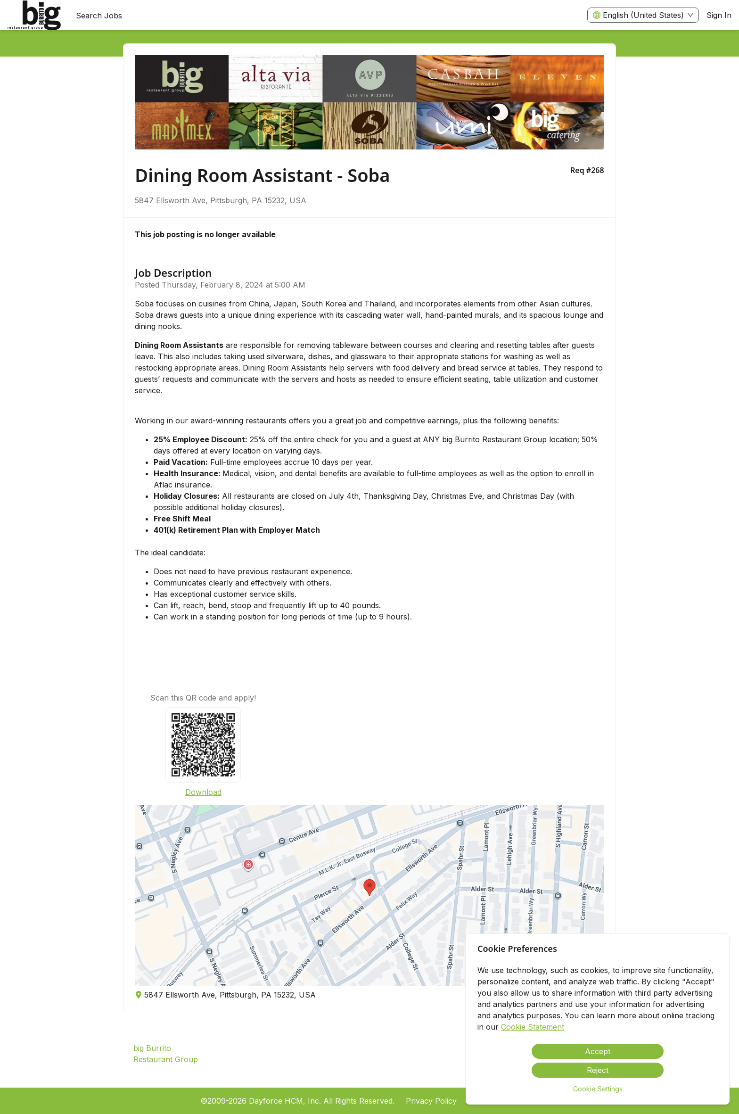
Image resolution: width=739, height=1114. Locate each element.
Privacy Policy (431, 1101)
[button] (369, 895)
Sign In (718, 15)
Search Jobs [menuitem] (99, 15)
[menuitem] (34, 15)
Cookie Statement (532, 1026)
